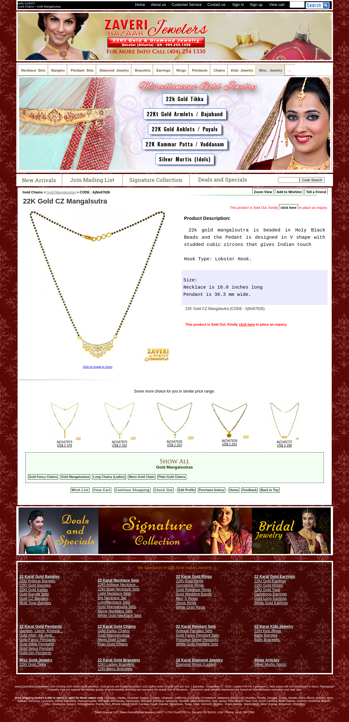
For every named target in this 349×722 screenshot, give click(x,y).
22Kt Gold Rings (189, 581)
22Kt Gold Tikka (32, 664)
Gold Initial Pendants (36, 644)
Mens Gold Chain (142, 477)
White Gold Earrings (271, 603)
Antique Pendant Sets (194, 631)
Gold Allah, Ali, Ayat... (37, 635)
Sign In (238, 5)
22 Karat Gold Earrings (274, 576)
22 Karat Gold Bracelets (119, 660)
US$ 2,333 (119, 445)
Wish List (80, 490)
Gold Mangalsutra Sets (117, 607)
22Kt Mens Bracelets (115, 669)
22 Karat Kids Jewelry (273, 626)
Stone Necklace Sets (115, 611)
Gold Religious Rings (193, 590)
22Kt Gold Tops (267, 590)
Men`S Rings (187, 598)
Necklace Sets (118, 602)
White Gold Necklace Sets (119, 615)
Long (102, 602)
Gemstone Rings (190, 585)
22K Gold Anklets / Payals (185, 129)
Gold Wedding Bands (193, 594)
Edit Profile (186, 490)
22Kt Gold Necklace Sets (118, 589)
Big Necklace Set (112, 598)
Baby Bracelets (267, 640)
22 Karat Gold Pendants (40, 626)
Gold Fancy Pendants (37, 640)
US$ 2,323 (174, 445)
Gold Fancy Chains (43, 477)
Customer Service (186, 5)
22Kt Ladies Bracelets (116, 664)
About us (158, 5)
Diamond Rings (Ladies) (196, 664)
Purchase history (211, 490)
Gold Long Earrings (270, 598)
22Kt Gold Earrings (270, 581)
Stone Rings (186, 603)
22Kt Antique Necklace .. (118, 585)
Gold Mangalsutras (61, 192)
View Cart (101, 490)
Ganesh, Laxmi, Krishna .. (41, 631)
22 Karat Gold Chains (117, 626)
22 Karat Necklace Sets (118, 580)
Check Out (163, 490)
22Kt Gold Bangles (35, 585)
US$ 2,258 (284, 445)
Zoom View (263, 192)
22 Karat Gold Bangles (39, 576)
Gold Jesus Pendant (36, 648)
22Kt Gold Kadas (33, 590)
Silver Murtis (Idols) (184, 159)
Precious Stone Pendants (197, 640)
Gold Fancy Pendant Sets (197, 635)
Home (140, 5)
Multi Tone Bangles (35, 603)
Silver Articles (266, 660)
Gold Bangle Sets (34, 594)
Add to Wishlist (289, 192)
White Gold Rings (190, 607)
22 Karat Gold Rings (194, 576)
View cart (277, 5)
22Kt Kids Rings (267, 631)
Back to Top (269, 490)
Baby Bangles (265, 635)
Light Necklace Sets (114, 593)
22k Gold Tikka (185, 99)
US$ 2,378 (64, 445)
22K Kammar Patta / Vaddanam (184, 144)
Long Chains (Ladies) (109, 477)
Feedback (249, 490)
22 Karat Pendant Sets (196, 626)
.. (290, 70)
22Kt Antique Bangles (37, 581)
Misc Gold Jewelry (35, 660)
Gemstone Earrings (270, 594)
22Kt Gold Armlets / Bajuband (185, 114)
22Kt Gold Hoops (268, 585)
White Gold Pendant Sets (197, 644)
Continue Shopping (132, 490)
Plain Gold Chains (171, 477)
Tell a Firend (316, 192)
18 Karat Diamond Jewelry (199, 660)
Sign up (256, 5)
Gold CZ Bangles (33, 598)
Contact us (216, 5)
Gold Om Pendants (35, 653)
